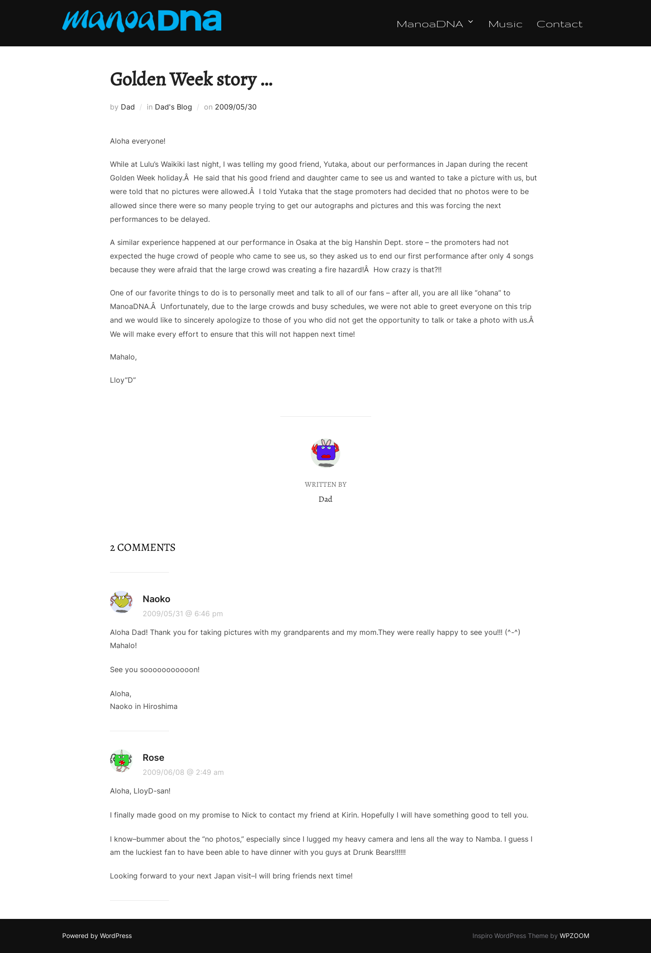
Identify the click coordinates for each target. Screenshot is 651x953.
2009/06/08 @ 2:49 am (183, 772)
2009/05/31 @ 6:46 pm (183, 613)
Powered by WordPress (97, 935)
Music (505, 23)
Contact (559, 23)
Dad (128, 106)
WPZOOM (574, 935)
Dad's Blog (173, 106)
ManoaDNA (436, 23)
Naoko (156, 599)
